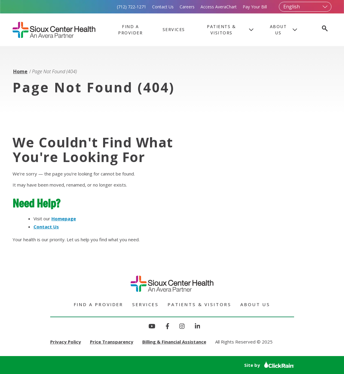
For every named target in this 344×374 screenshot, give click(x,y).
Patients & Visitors (221, 30)
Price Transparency (111, 342)
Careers (187, 7)
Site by (269, 365)
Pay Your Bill (255, 7)
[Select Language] (305, 7)
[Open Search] (324, 29)
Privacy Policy (65, 342)
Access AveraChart (219, 7)
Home (20, 71)
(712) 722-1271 (131, 7)
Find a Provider (130, 30)
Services (174, 29)
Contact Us (163, 7)
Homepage (63, 219)
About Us (278, 30)
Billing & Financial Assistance (174, 342)
